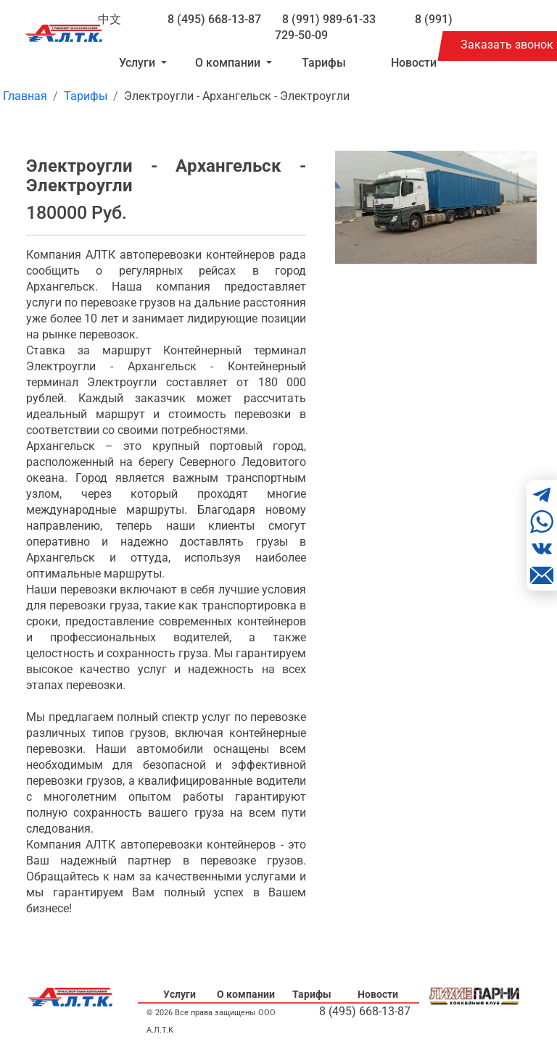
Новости (414, 63)
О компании (246, 994)
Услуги (179, 994)
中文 (109, 19)
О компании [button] (229, 63)
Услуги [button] (138, 63)
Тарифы (324, 63)
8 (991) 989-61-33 (329, 19)
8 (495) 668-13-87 (214, 19)
